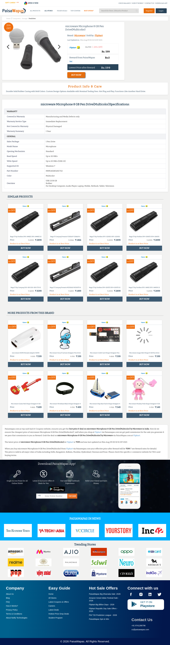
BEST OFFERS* (89, 11)
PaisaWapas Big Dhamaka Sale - (105, 594)
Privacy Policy (12, 610)
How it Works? (12, 606)
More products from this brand (31, 313)
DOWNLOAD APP (161, 3)
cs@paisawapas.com (140, 629)
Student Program (55, 618)
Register (149, 11)
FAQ (8, 602)
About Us (10, 594)
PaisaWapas (77, 641)
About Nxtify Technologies (16, 618)
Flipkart (99, 35)
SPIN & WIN (31, 3)
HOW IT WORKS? (138, 3)
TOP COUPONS (75, 11)
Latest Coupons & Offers (58, 602)
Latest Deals (53, 610)
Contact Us (142, 620)
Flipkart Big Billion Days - (101, 605)
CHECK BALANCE (125, 3)
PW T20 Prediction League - (103, 615)
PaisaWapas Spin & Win (99, 619)
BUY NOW (76, 75)
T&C (70, 62)
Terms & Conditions (14, 614)
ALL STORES (48, 11)
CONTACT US (149, 3)
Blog (8, 598)
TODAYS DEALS (62, 11)
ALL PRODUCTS (35, 11)
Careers (51, 606)
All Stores (52, 598)
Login (161, 11)
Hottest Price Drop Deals (58, 614)
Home (50, 594)
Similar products (20, 196)
